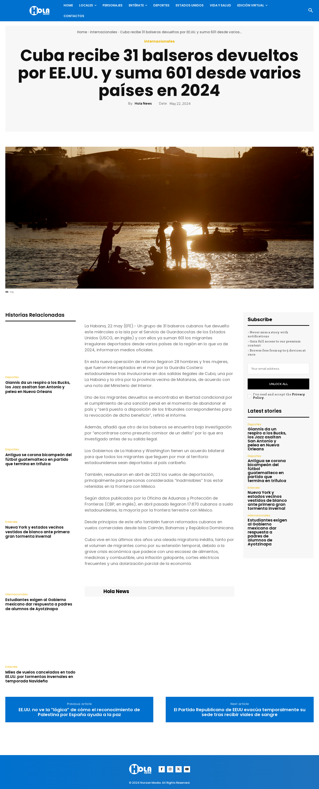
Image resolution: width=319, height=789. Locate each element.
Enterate (11, 521)
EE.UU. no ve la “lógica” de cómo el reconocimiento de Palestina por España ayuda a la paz (79, 712)
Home (82, 32)
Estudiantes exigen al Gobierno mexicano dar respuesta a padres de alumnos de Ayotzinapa (38, 604)
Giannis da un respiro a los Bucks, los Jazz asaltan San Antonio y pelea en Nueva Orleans (37, 387)
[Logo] (40, 10)
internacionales (103, 32)
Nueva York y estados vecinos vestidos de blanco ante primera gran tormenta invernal (37, 532)
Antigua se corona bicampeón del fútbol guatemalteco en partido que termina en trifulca (38, 459)
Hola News (143, 103)
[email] (278, 368)
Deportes (12, 377)
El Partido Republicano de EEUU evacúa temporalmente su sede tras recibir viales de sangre (239, 712)
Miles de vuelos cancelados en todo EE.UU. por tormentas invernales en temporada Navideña (40, 677)
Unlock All (278, 384)
